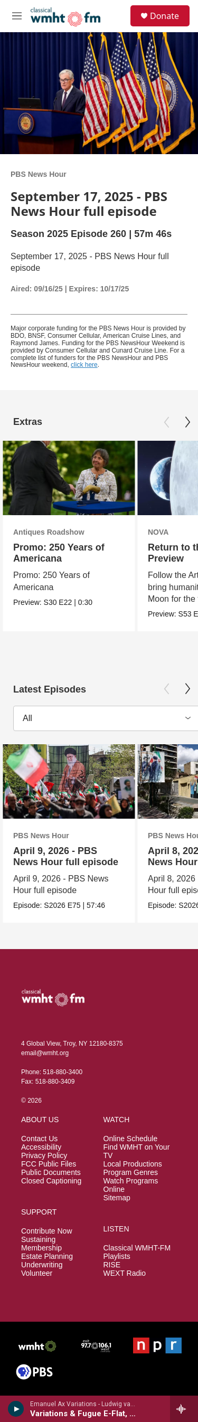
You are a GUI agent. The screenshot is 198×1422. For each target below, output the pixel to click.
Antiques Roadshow (48, 532)
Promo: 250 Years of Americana (59, 553)
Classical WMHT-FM (137, 1248)
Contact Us (39, 1139)
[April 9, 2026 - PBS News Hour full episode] (69, 781)
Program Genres (130, 1173)
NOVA (158, 532)
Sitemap (116, 1198)
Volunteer (36, 1273)
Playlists (116, 1256)
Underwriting (42, 1265)
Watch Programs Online (130, 1185)
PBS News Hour (39, 174)
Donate (164, 16)
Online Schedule (130, 1139)
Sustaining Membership (41, 1244)
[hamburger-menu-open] (16, 15)
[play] (16, 1409)
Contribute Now (46, 1231)
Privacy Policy (44, 1156)
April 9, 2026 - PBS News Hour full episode (65, 856)
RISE (112, 1265)
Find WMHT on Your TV (136, 1151)
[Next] (187, 422)
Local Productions (132, 1164)
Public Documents (51, 1173)
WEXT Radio (124, 1273)
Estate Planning (47, 1256)
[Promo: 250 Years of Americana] (69, 478)
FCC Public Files (48, 1164)
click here (84, 364)
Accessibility (41, 1147)
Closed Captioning (51, 1181)
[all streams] (184, 1409)
